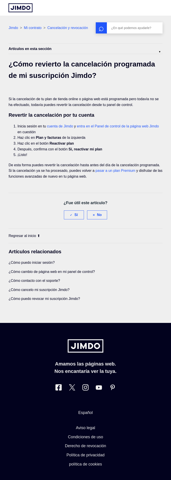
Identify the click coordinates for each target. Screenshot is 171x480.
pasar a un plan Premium (115, 170)
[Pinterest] (112, 388)
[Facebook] (58, 388)
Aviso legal (85, 428)
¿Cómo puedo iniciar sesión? (31, 262)
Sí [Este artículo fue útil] (76, 215)
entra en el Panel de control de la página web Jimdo (118, 126)
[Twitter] (72, 388)
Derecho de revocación (85, 446)
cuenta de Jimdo (60, 126)
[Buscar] (129, 27)
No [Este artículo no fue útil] (99, 215)
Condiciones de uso (85, 437)
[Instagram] (85, 388)
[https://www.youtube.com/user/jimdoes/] (99, 388)
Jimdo (13, 28)
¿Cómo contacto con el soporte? (34, 281)
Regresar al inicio (24, 236)
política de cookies (85, 464)
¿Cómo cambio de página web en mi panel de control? (51, 272)
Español (85, 412)
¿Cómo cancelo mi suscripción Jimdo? (38, 290)
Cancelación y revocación (67, 28)
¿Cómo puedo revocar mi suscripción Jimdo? (44, 299)
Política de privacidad (85, 455)
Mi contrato (32, 28)
